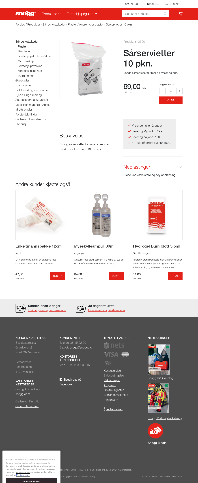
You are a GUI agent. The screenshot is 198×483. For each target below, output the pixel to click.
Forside (20, 24)
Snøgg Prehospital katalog (165, 418)
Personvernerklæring (84, 476)
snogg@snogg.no (81, 347)
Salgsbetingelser (114, 375)
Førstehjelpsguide (80, 13)
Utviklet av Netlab (149, 476)
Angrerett (110, 385)
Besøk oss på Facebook (70, 382)
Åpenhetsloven (113, 409)
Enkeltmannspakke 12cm (38, 246)
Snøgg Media (157, 443)
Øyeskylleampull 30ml (94, 246)
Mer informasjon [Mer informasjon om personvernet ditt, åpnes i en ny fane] (23, 480)
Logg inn (174, 3)
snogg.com (22, 394)
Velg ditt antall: (166, 84)
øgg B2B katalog (162, 378)
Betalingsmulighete (116, 394)
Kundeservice (112, 370)
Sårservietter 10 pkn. (119, 24)
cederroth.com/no (27, 406)
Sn (149, 378)
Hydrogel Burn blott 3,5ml (156, 246)
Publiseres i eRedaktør (171, 476)
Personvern (111, 399)
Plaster (72, 24)
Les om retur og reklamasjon (106, 310)
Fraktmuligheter (114, 390)
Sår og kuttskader (54, 24)
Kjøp (171, 100)
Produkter (49, 13)
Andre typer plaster (91, 24)
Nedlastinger (136, 167)
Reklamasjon (112, 380)
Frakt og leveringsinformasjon (47, 310)
